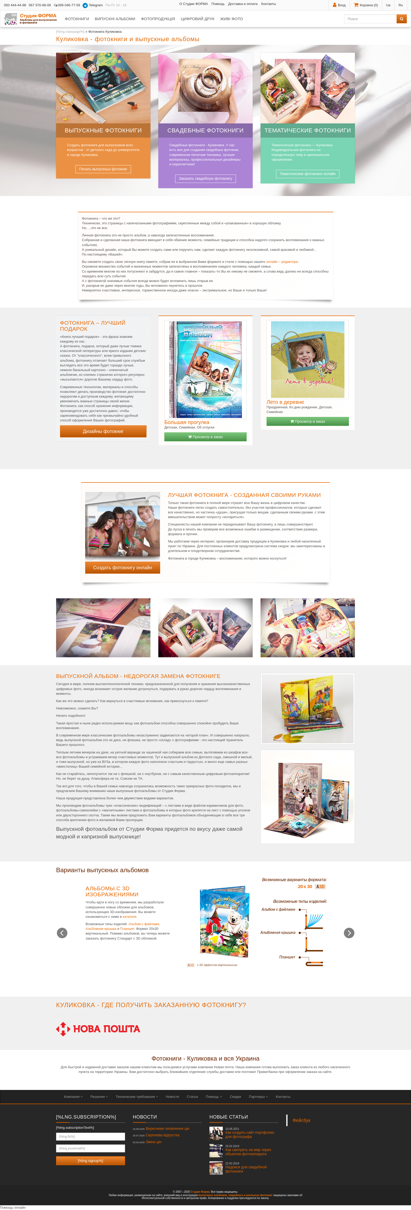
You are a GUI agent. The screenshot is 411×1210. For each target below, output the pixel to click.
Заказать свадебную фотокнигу (205, 178)
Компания (73, 1097)
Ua (388, 5)
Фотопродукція (158, 19)
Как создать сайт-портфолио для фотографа (249, 1133)
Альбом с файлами (143, 924)
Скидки (235, 1097)
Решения (99, 1097)
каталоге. (130, 917)
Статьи (192, 1097)
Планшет (127, 929)
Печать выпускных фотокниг (103, 169)
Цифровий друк (197, 19)
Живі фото (231, 19)
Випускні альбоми (115, 19)
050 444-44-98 (15, 5)
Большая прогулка (186, 422)
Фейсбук (302, 1120)
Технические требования (137, 1097)
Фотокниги (77, 19)
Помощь (218, 4)
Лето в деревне (285, 402)
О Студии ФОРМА (193, 4)
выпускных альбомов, (213, 1195)
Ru (400, 5)
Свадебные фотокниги (205, 130)
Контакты (268, 4)
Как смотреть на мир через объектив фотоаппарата (248, 1150)
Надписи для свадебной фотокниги (246, 1167)
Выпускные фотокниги (103, 130)
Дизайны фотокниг (103, 431)
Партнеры (258, 1097)
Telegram (93, 5)
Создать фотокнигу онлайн (122, 567)
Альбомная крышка (101, 929)
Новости (172, 1097)
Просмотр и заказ (205, 437)
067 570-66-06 (40, 5)
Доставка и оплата (243, 4)
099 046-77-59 (66, 5)
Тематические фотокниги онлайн (308, 174)
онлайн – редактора (282, 262)
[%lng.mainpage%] (70, 32)
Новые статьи (228, 1117)
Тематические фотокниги (307, 130)
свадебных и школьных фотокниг (250, 1195)
